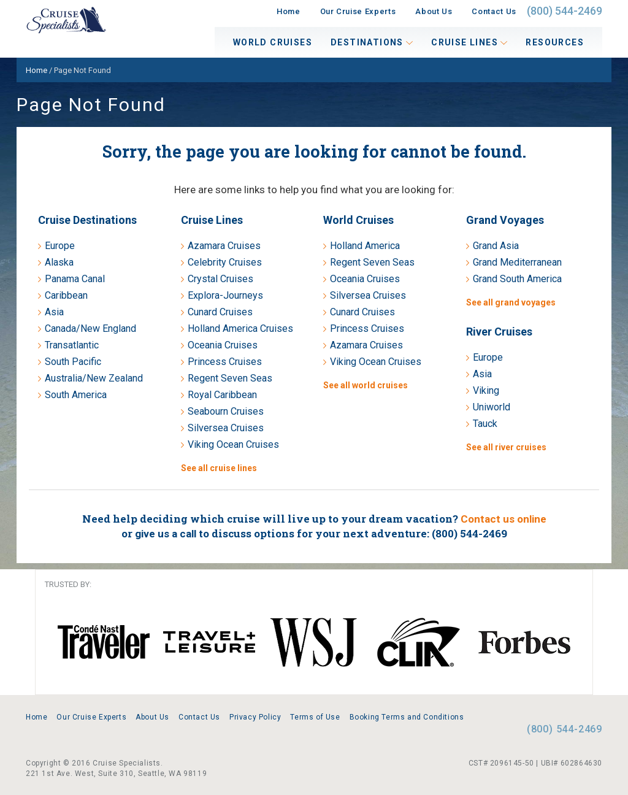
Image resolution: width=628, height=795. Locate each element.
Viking (486, 390)
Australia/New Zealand (94, 378)
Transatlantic (72, 345)
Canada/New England (90, 328)
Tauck (485, 423)
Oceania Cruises (223, 345)
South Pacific (73, 361)
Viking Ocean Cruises (233, 444)
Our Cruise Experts (358, 11)
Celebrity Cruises (225, 262)
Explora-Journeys (225, 295)
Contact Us (494, 11)
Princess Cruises (225, 361)
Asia (54, 312)
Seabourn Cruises (226, 411)
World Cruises (272, 42)
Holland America (365, 246)
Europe (60, 246)
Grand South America (517, 279)
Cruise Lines (469, 42)
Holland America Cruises (240, 328)
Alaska (59, 262)
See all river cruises (506, 447)
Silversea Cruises (226, 428)
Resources (555, 42)
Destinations (372, 42)
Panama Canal (75, 279)
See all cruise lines (219, 468)
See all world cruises (365, 385)
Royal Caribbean (222, 395)
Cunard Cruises (220, 312)
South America (76, 395)
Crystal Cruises (220, 279)
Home (289, 11)
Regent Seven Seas (230, 378)
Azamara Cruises (224, 246)
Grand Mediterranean (517, 262)
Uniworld (491, 407)
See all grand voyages (511, 302)
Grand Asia (496, 246)
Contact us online (503, 519)
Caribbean (66, 295)
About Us (433, 11)
